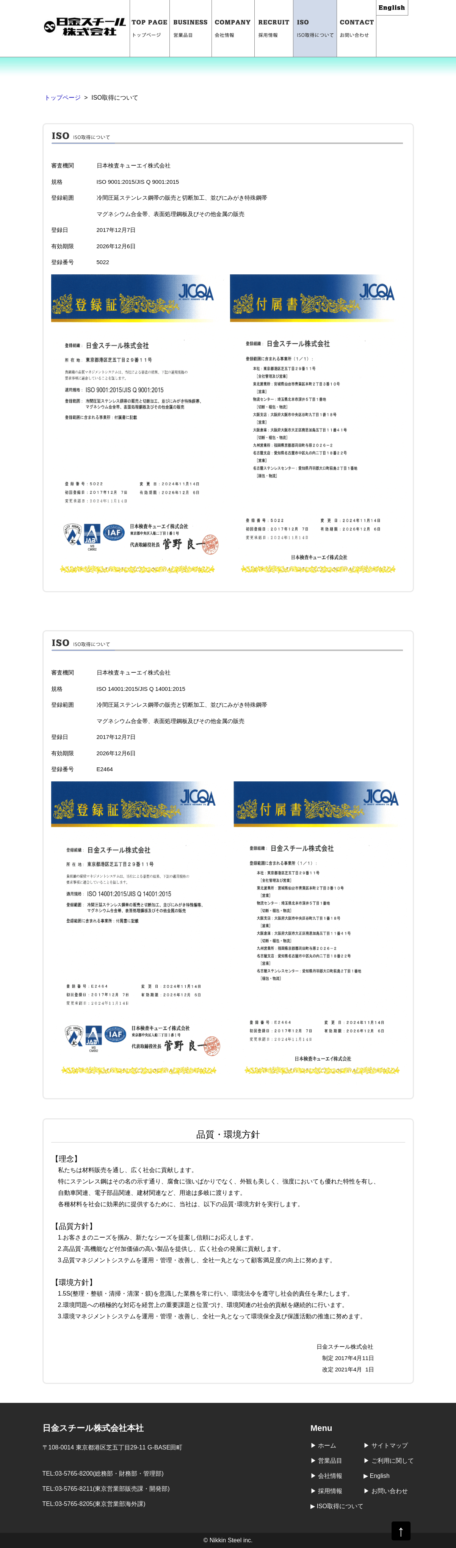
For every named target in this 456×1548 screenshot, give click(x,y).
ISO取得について (315, 28)
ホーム (327, 1445)
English (392, 8)
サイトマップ (389, 1445)
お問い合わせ (356, 28)
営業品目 (191, 28)
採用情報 (274, 28)
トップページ (150, 28)
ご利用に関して (392, 1460)
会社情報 (233, 28)
